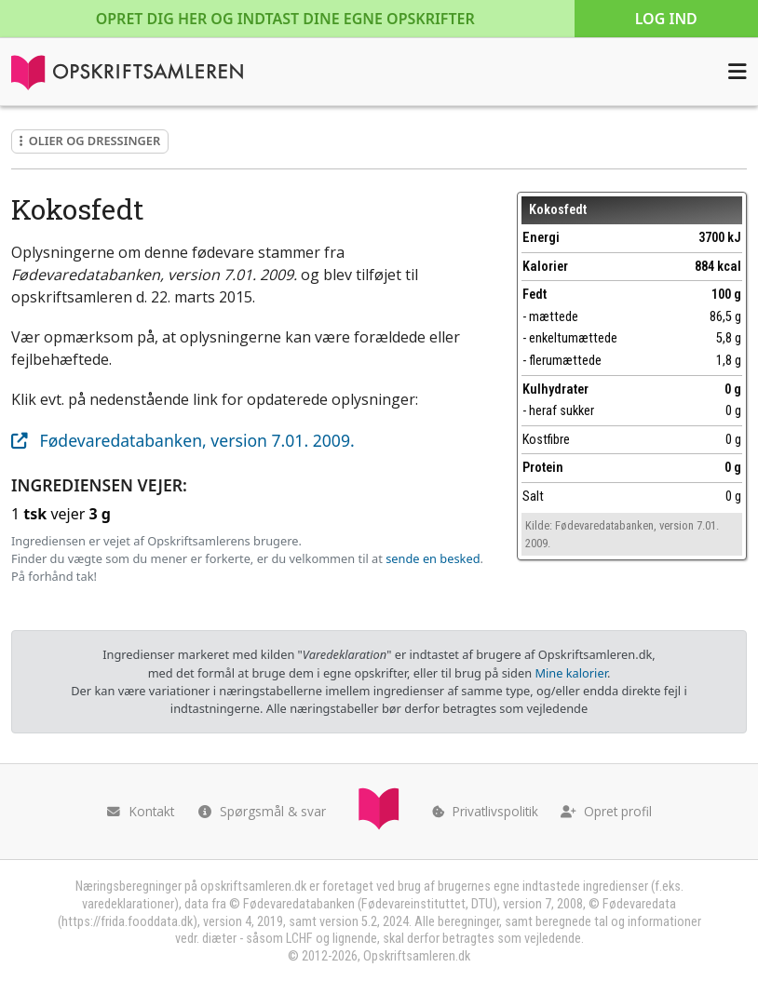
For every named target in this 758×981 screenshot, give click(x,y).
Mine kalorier (570, 673)
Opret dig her (285, 18)
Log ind (666, 18)
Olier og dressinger (90, 140)
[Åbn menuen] (737, 71)
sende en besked (433, 558)
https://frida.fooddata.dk (127, 922)
